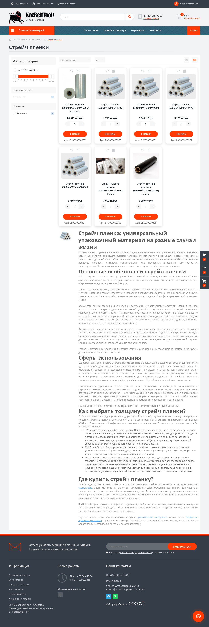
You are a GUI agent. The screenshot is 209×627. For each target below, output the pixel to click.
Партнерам (138, 30)
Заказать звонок (151, 18)
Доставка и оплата (66, 3)
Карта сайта (16, 589)
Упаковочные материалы (29, 39)
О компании (91, 30)
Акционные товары (20, 598)
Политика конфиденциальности (136, 552)
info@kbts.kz (113, 580)
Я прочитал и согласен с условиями (142, 552)
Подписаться (182, 546)
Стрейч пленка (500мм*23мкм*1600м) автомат (75, 108)
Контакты (155, 30)
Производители (18, 594)
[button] (19, 4)
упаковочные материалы (152, 517)
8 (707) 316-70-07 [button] (117, 575)
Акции (193, 30)
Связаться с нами (19, 584)
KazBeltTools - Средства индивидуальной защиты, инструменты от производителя (31, 608)
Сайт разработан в (126, 604)
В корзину (75, 134)
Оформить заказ (192, 18)
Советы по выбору (115, 30)
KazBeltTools (85, 487)
